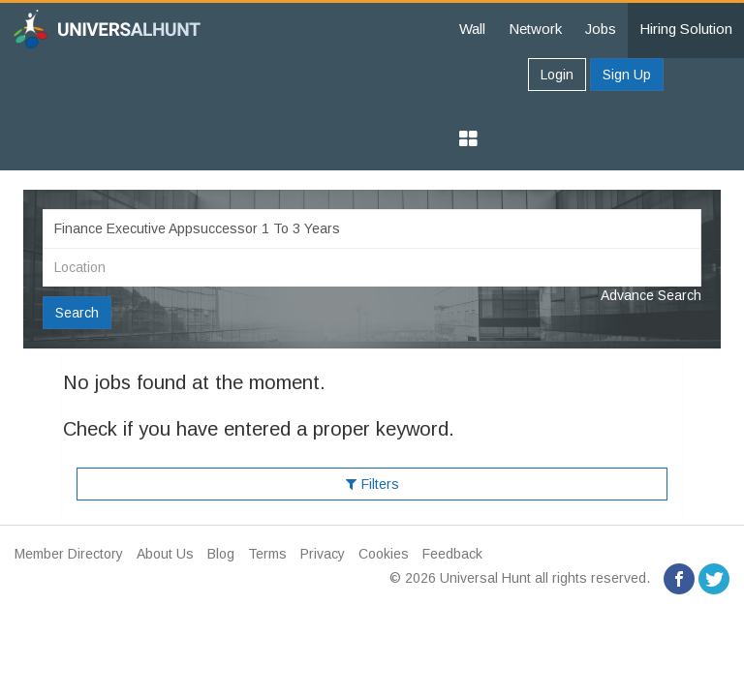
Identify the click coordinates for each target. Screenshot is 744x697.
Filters (372, 484)
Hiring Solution (685, 28)
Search (77, 312)
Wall (472, 28)
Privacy (322, 553)
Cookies (383, 553)
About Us (165, 553)
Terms (267, 553)
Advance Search (651, 295)
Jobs (600, 28)
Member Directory (69, 553)
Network (535, 28)
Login (557, 74)
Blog (220, 553)
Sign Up (627, 74)
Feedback (452, 553)
